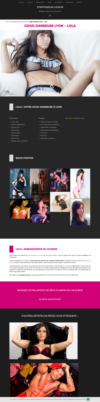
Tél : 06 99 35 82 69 (55, 11)
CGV (50, 392)
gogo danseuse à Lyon (34, 255)
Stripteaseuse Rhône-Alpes (19, 21)
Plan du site (50, 396)
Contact (30, 2)
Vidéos (79, 2)
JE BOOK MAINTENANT (50, 299)
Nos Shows (69, 2)
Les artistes (58, 2)
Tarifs (49, 2)
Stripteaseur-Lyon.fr (50, 7)
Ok (88, 399)
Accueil (21, 2)
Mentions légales (50, 394)
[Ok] (98, 399)
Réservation (40, 2)
